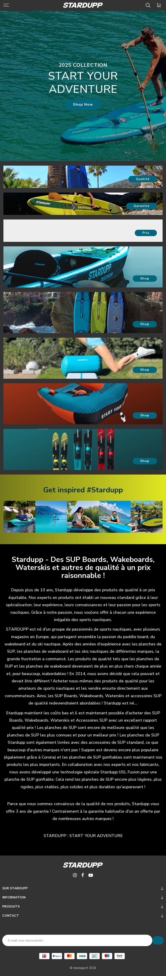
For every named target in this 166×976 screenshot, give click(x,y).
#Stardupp (105, 490)
